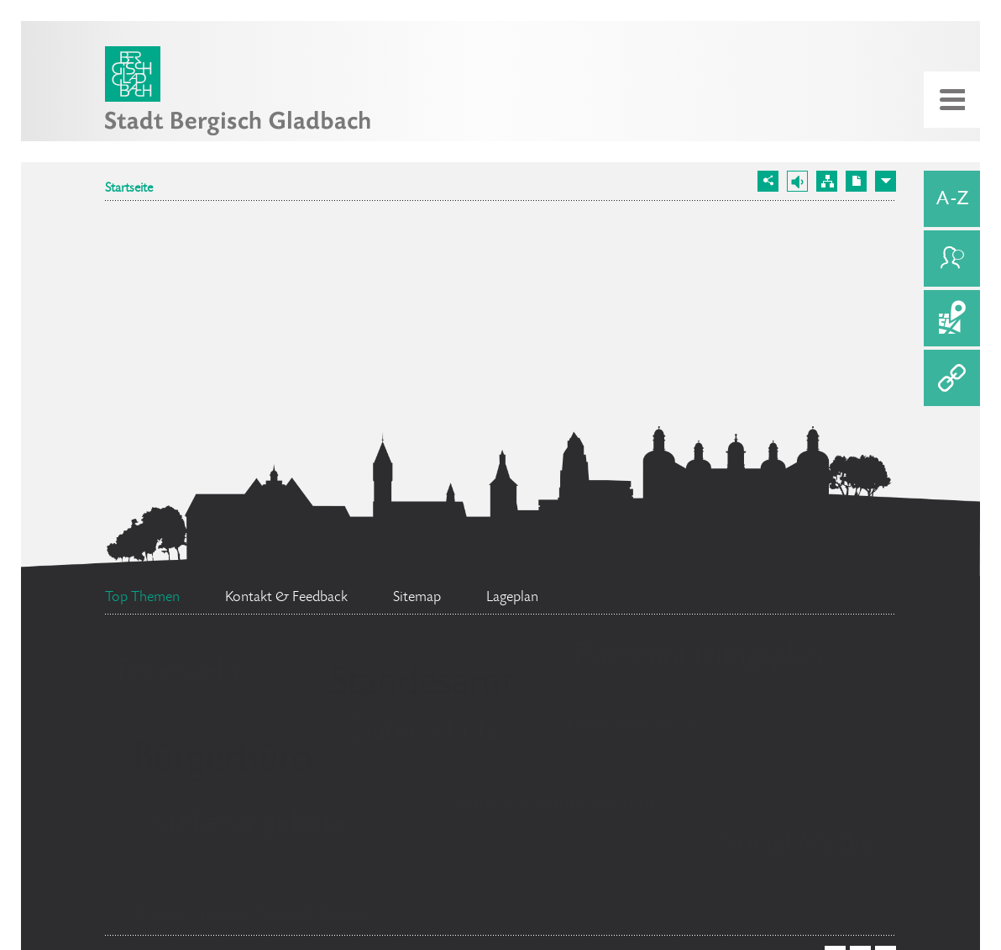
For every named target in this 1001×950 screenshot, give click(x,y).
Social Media (797, 845)
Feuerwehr (180, 672)
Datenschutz (425, 731)
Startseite (129, 189)
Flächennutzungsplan (697, 656)
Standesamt (421, 685)
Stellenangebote (250, 825)
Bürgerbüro (222, 761)
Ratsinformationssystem (556, 804)
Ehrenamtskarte (632, 726)
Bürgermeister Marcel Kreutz (253, 914)
